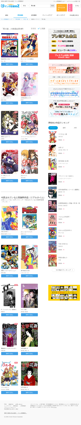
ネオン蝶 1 (24, 309)
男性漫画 (20, 15)
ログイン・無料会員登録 (61, 7)
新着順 (32, 28)
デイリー (53, 128)
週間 (64, 128)
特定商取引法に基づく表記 (11, 409)
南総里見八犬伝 (5, 59)
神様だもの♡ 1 (5, 136)
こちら (55, 407)
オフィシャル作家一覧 (73, 1)
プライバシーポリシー (10, 407)
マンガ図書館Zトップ (6, 19)
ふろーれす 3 (4, 387)
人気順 (41, 28)
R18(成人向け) (74, 15)
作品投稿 (70, 7)
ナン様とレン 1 (5, 175)
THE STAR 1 (4, 231)
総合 (6, 15)
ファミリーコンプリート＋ (28, 136)
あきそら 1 (24, 175)
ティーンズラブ (47, 15)
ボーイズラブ (61, 15)
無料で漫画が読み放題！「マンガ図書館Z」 (15, 413)
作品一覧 (25, 19)
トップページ (7, 405)
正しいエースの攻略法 (27, 59)
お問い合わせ (18, 404)
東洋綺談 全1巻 (25, 270)
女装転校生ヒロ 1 (26, 98)
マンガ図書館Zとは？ (59, 1)
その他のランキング (63, 270)
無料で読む (9, 64)
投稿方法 (11, 404)
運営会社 (15, 405)
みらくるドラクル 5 (26, 232)
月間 (75, 128)
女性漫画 (33, 15)
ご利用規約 (23, 405)
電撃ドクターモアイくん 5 (8, 270)
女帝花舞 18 (24, 387)
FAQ (5, 404)
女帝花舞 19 (24, 348)
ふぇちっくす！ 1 (6, 98)
